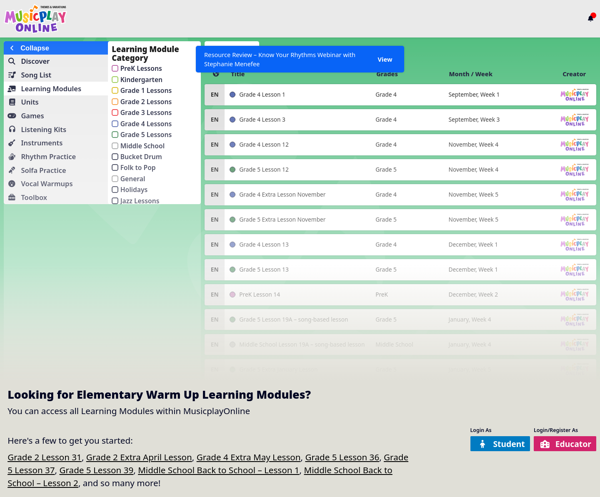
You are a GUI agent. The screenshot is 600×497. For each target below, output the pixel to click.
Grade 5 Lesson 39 (96, 470)
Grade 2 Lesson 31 (45, 457)
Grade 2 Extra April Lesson (139, 457)
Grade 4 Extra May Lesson (249, 457)
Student (499, 444)
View (385, 59)
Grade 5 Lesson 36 (342, 457)
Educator (566, 444)
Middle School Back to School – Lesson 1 (218, 470)
